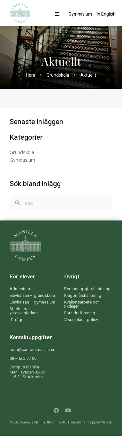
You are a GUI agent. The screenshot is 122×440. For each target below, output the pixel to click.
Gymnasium (80, 14)
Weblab (106, 422)
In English (106, 14)
